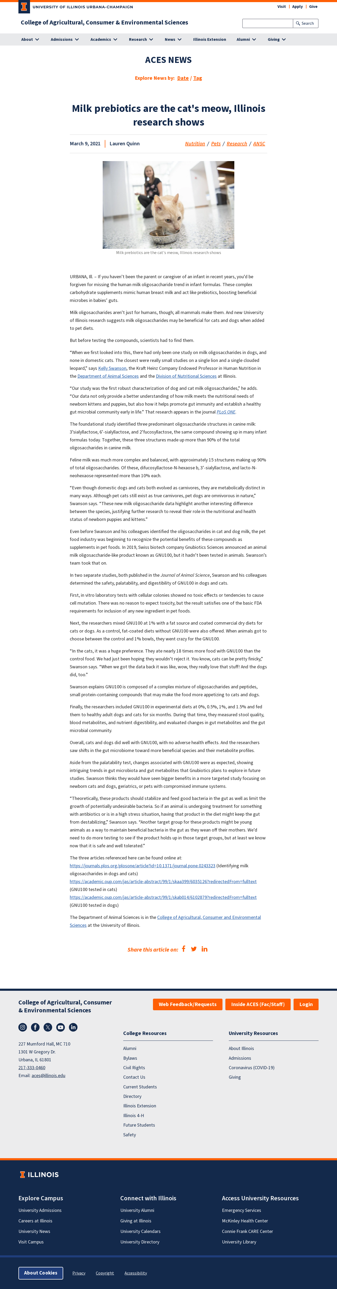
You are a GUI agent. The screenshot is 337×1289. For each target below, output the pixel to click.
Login (306, 1004)
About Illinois (241, 1049)
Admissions (240, 1058)
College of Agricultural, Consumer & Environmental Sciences (104, 23)
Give (313, 6)
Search (308, 23)
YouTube (60, 1027)
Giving (235, 1077)
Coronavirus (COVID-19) (252, 1067)
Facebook (35, 1027)
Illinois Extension (209, 39)
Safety (129, 1135)
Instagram (22, 1027)
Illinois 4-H (133, 1115)
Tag (197, 78)
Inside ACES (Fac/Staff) (258, 1004)
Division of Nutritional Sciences (186, 376)
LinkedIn (73, 1027)
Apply (297, 6)
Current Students (140, 1087)
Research (237, 143)
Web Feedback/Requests (188, 1004)
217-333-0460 (31, 1067)
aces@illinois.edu (48, 1075)
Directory (132, 1096)
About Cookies (40, 1273)
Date (183, 78)
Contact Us (134, 1077)
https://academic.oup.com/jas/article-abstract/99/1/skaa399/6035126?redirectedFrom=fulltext (163, 881)
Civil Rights (134, 1067)
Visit (281, 6)
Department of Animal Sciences (108, 376)
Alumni (129, 1049)
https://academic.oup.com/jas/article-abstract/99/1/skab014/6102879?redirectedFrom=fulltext (163, 897)
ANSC (259, 143)
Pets (216, 143)
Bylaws (130, 1058)
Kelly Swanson (112, 368)
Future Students (139, 1125)
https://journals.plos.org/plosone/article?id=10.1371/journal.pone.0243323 (142, 866)
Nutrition (195, 143)
